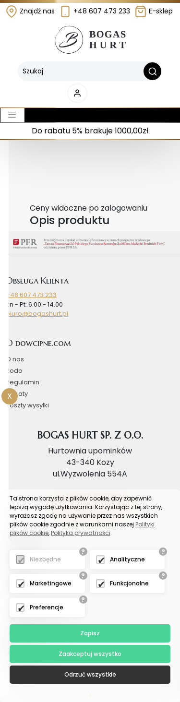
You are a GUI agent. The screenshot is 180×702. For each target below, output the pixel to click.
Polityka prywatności (80, 533)
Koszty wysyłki (27, 405)
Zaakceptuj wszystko (90, 654)
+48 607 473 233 (94, 11)
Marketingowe (51, 583)
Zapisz (90, 633)
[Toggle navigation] (12, 115)
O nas (15, 359)
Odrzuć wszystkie (90, 674)
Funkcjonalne (129, 583)
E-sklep (153, 11)
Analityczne (127, 559)
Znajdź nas (30, 11)
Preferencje (46, 607)
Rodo (14, 370)
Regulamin (22, 382)
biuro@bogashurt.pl (37, 313)
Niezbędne (45, 559)
